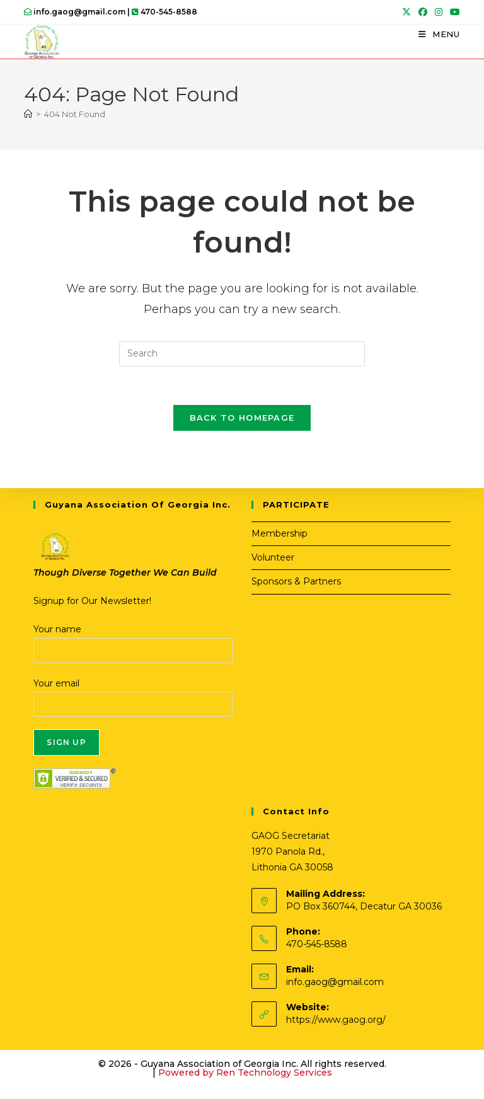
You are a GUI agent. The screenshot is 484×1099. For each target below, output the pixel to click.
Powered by (187, 1072)
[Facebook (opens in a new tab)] (423, 12)
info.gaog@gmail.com (335, 982)
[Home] (28, 114)
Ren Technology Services (274, 1072)
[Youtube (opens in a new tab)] (453, 12)
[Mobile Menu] (439, 34)
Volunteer (272, 557)
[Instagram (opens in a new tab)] (438, 12)
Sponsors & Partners (296, 581)
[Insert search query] (242, 354)
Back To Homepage (242, 418)
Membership (279, 533)
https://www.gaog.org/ (336, 1019)
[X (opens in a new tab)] (406, 12)
